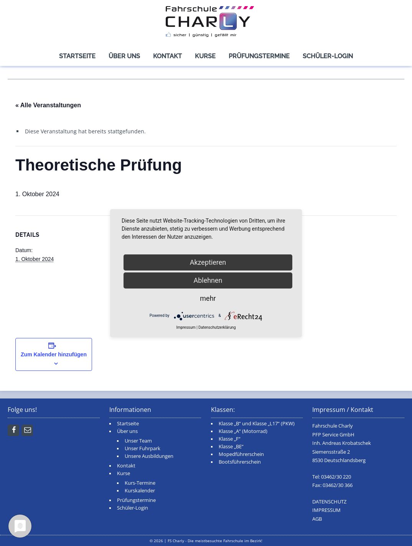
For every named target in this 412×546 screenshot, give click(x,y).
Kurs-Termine (140, 483)
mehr (208, 298)
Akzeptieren (208, 262)
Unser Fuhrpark (142, 448)
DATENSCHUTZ (329, 501)
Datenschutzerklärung (217, 327)
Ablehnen (207, 280)
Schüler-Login (328, 56)
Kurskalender (140, 490)
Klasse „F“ (230, 439)
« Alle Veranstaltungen (48, 105)
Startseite (77, 56)
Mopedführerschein (241, 454)
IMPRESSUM (326, 510)
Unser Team (138, 441)
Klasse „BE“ (231, 446)
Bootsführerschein (240, 462)
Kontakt (167, 56)
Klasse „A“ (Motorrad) (243, 431)
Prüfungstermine (259, 56)
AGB (317, 519)
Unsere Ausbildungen (149, 456)
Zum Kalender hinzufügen (54, 354)
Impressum (185, 327)
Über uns (124, 56)
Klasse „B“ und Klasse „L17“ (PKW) (257, 423)
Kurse (205, 56)
